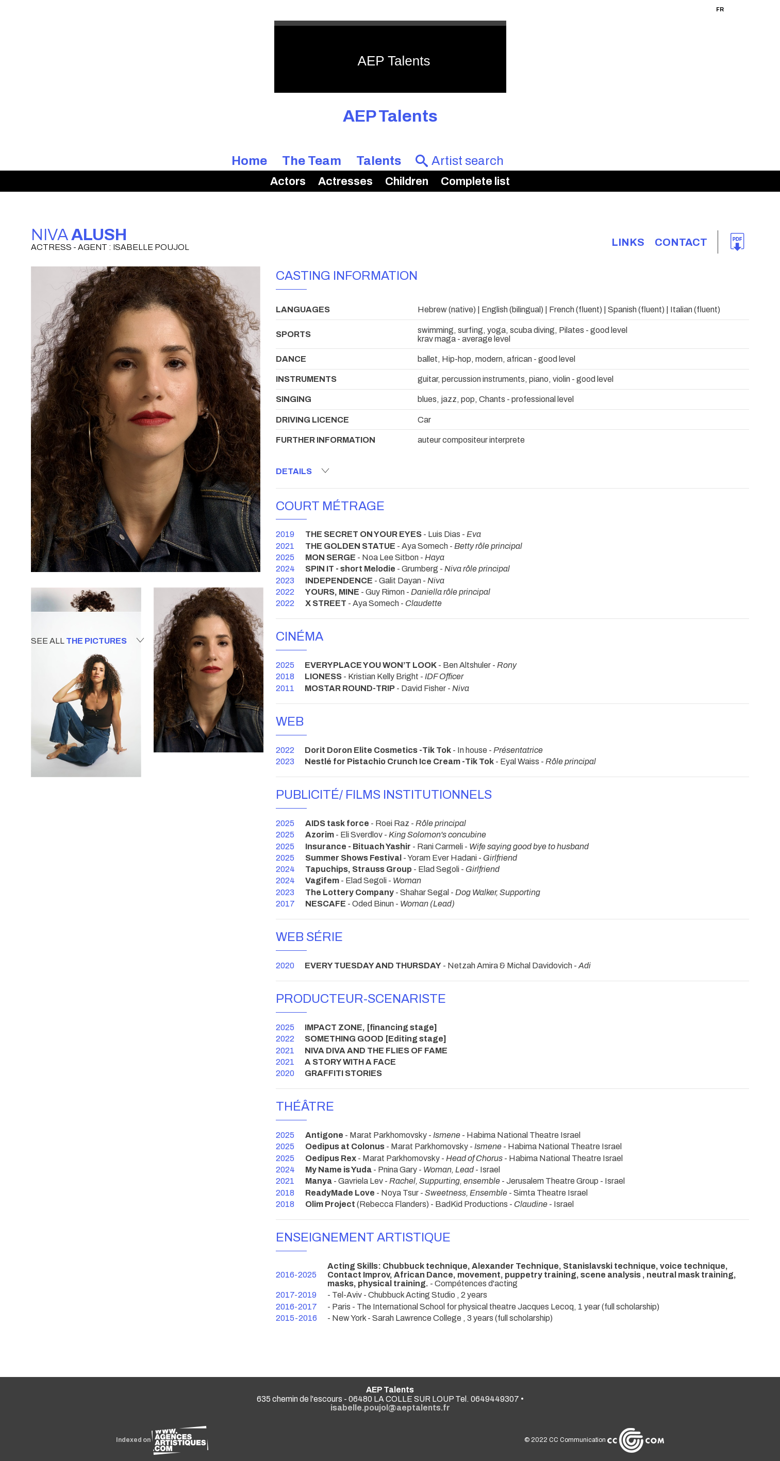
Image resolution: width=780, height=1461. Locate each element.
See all (87, 640)
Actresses (345, 181)
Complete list (475, 181)
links (627, 242)
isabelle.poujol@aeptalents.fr (390, 1407)
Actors (288, 181)
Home (249, 160)
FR (720, 9)
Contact (681, 242)
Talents (378, 160)
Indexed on (162, 1439)
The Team (311, 160)
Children (406, 181)
